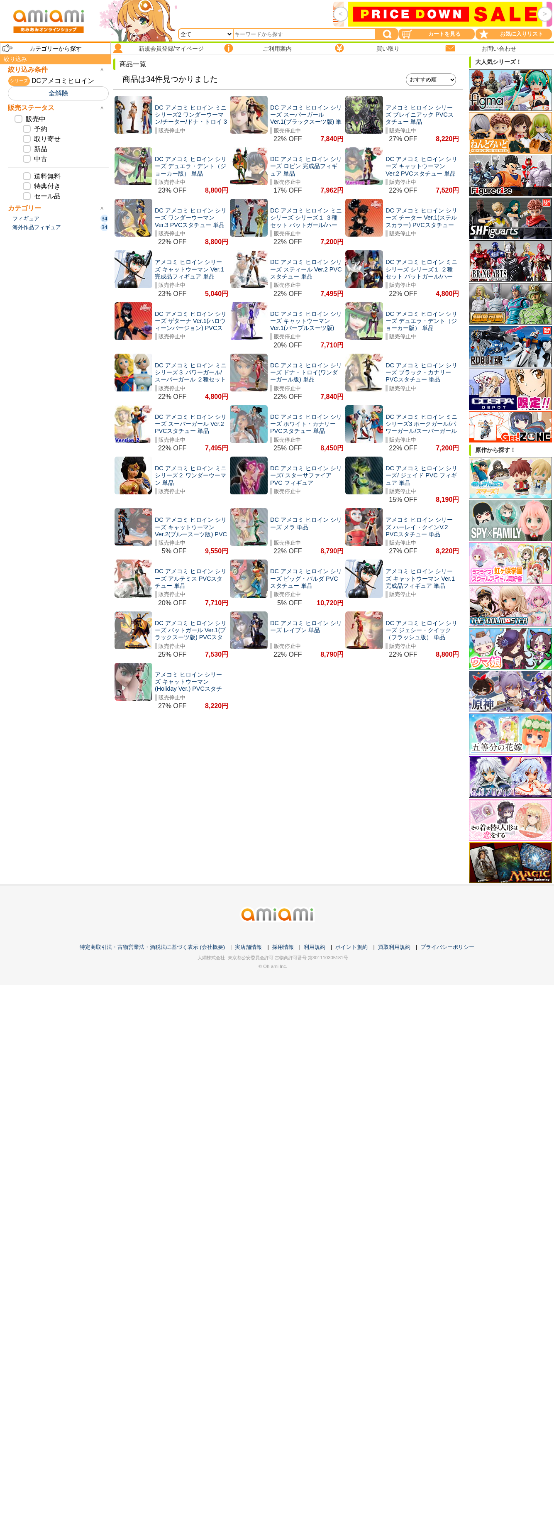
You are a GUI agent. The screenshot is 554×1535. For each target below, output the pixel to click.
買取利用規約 (394, 947)
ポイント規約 (351, 947)
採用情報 (283, 947)
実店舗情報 (248, 947)
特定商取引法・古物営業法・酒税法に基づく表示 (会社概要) (152, 947)
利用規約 (314, 947)
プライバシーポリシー (447, 947)
